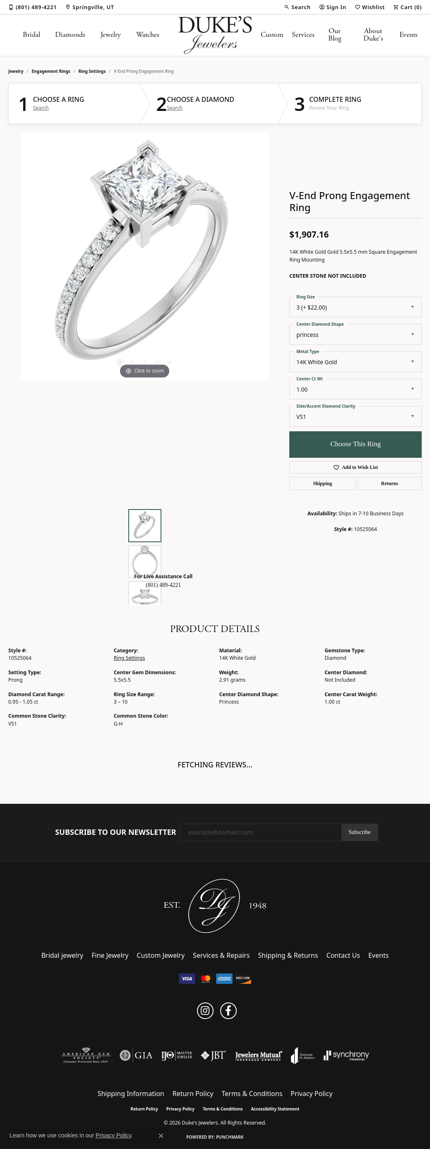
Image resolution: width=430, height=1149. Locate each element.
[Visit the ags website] (86, 1055)
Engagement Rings (51, 71)
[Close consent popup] (161, 1135)
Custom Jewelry (161, 955)
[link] (32, 7)
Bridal (31, 34)
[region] (145, 256)
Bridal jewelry (62, 955)
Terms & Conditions (251, 1093)
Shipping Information (131, 1093)
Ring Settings (92, 71)
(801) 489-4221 (163, 585)
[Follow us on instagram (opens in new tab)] (205, 1010)
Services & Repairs (221, 955)
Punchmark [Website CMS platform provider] (230, 1137)
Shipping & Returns (288, 955)
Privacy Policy (311, 1093)
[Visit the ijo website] (176, 1055)
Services (303, 34)
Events (408, 34)
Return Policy (193, 1093)
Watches (147, 34)
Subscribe (359, 832)
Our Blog (334, 34)
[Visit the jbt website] (213, 1055)
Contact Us (343, 955)
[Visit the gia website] (136, 1055)
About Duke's (373, 34)
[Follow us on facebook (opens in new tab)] (228, 1010)
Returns (389, 483)
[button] (297, 7)
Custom (272, 34)
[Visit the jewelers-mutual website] (259, 1055)
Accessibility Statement (275, 1109)
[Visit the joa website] (303, 1055)
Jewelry (111, 34)
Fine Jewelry (109, 955)
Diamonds (70, 34)
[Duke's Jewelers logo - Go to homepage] (215, 35)
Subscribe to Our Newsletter (115, 832)
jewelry (16, 71)
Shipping (322, 483)
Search (41, 108)
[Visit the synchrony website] (347, 1055)
